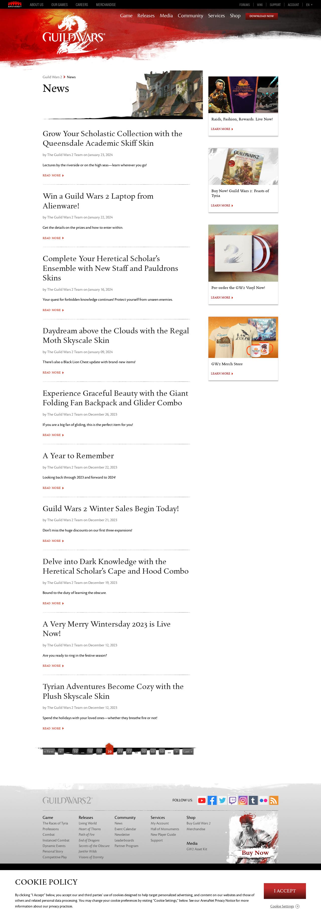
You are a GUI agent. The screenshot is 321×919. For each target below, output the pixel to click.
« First (49, 751)
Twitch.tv (232, 800)
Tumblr (253, 800)
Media (166, 16)
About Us (36, 4)
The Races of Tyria (55, 823)
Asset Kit (197, 849)
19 (99, 751)
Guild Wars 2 (52, 77)
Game (126, 16)
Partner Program (126, 846)
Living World (88, 823)
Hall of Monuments (165, 829)
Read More (52, 175)
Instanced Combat (56, 840)
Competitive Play (55, 857)
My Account (160, 823)
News (118, 823)
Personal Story (53, 851)
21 (120, 751)
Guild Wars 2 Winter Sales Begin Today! (111, 508)
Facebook (212, 800)
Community (190, 16)
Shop (235, 16)
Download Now (262, 16)
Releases (146, 16)
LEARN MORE (220, 129)
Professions (51, 829)
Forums (244, 4)
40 (153, 751)
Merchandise (106, 4)
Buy (199, 823)
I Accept (285, 891)
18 (90, 751)
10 (75, 751)
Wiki (260, 4)
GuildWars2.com (74, 39)
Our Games (59, 4)
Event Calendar (125, 829)
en (307, 4)
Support (275, 4)
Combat (49, 834)
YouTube (201, 800)
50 (162, 751)
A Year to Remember (78, 456)
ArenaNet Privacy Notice (217, 900)
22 (129, 751)
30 (144, 751)
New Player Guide (163, 834)
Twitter (222, 800)
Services (216, 16)
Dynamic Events (54, 846)
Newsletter (122, 834)
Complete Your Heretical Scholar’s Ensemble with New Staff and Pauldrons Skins (110, 268)
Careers (82, 4)
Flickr (263, 800)
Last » (188, 751)
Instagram (243, 800)
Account (293, 4)
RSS (273, 800)
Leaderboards (124, 840)
